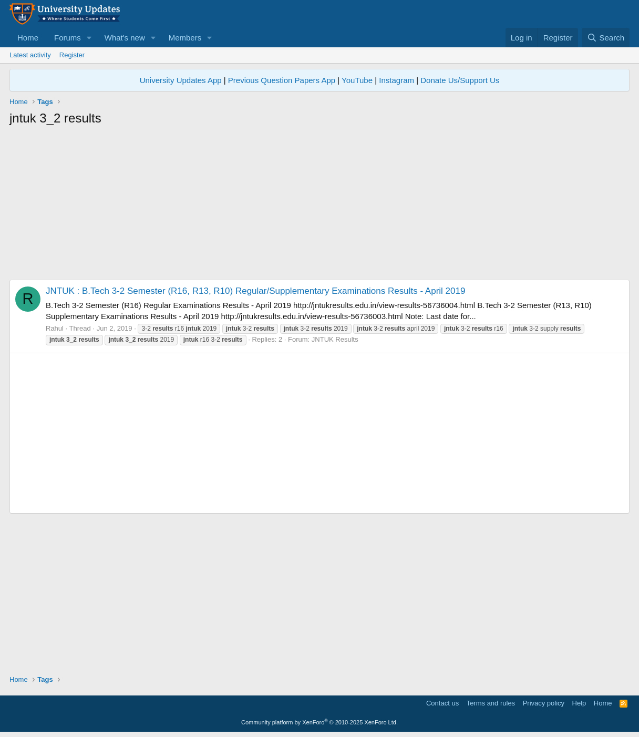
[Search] (606, 37)
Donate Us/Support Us (459, 80)
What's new (125, 37)
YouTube (357, 80)
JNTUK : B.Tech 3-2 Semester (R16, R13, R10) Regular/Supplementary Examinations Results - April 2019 (255, 291)
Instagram (396, 80)
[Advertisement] (319, 206)
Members (185, 37)
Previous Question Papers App (281, 80)
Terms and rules (491, 703)
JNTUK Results (335, 339)
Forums (67, 37)
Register (72, 55)
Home (27, 37)
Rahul (55, 328)
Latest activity (30, 55)
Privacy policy (543, 703)
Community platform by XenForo (319, 722)
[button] (89, 37)
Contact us (442, 703)
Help (579, 703)
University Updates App (181, 80)
